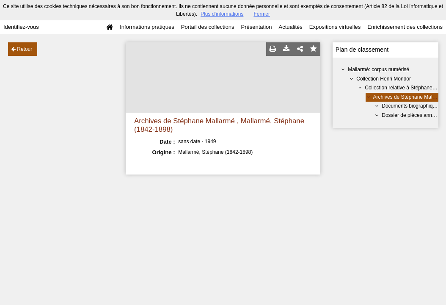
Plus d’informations (222, 14)
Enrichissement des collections (405, 27)
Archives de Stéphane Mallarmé (409, 97)
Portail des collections (207, 27)
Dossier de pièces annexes (412, 115)
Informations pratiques (147, 27)
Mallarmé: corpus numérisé (378, 69)
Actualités (290, 27)
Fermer (261, 14)
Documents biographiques (411, 106)
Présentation (256, 27)
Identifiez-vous (21, 27)
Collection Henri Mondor (383, 79)
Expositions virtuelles (335, 27)
